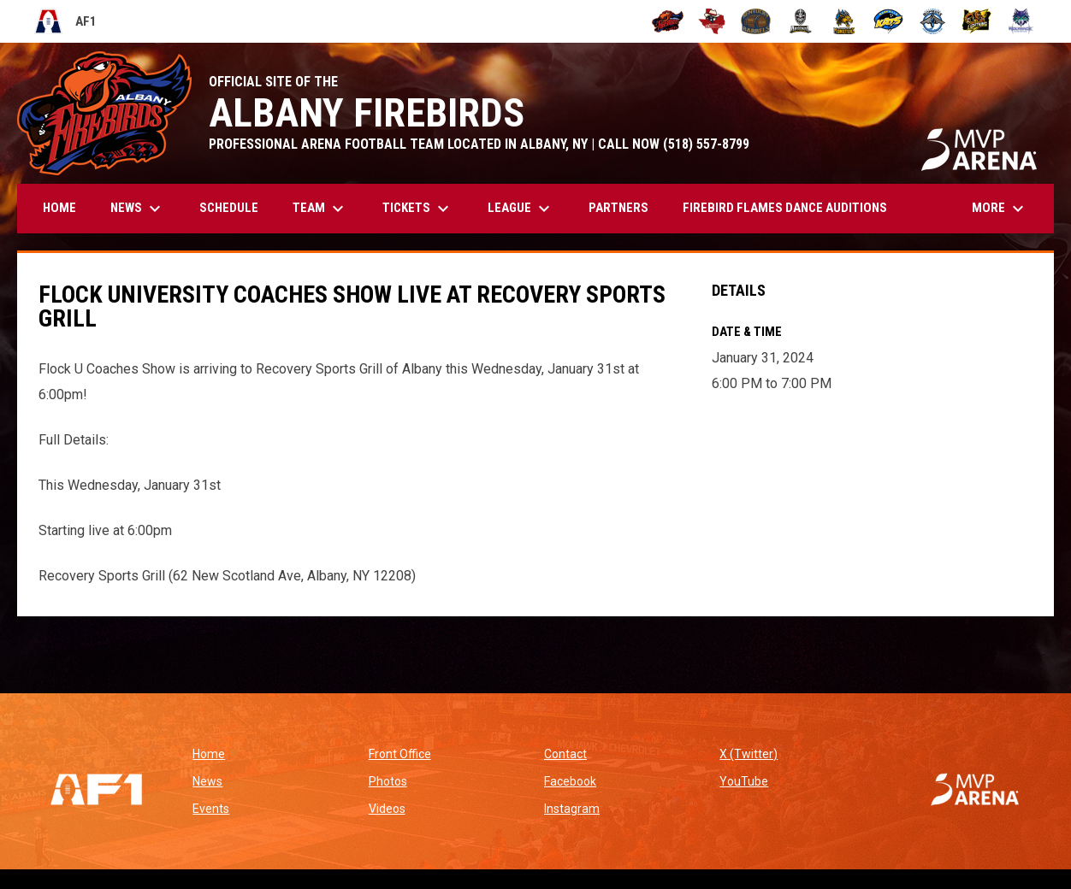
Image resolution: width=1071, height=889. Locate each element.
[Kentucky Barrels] (756, 21)
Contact (565, 754)
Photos (388, 781)
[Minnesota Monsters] (845, 21)
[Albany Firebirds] (667, 21)
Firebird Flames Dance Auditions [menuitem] (785, 207)
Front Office (400, 754)
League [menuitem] (521, 208)
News (207, 781)
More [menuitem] (1000, 208)
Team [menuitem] (320, 208)
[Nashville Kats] (888, 21)
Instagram (572, 808)
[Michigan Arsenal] (800, 21)
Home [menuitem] (59, 207)
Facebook (570, 781)
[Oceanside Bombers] (933, 21)
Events (210, 808)
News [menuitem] (137, 208)
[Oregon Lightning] (977, 21)
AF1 (65, 21)
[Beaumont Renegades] (712, 21)
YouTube (743, 781)
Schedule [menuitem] (228, 207)
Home (208, 754)
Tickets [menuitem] (417, 208)
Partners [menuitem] (618, 207)
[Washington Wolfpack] (1021, 21)
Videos (387, 808)
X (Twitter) (748, 754)
